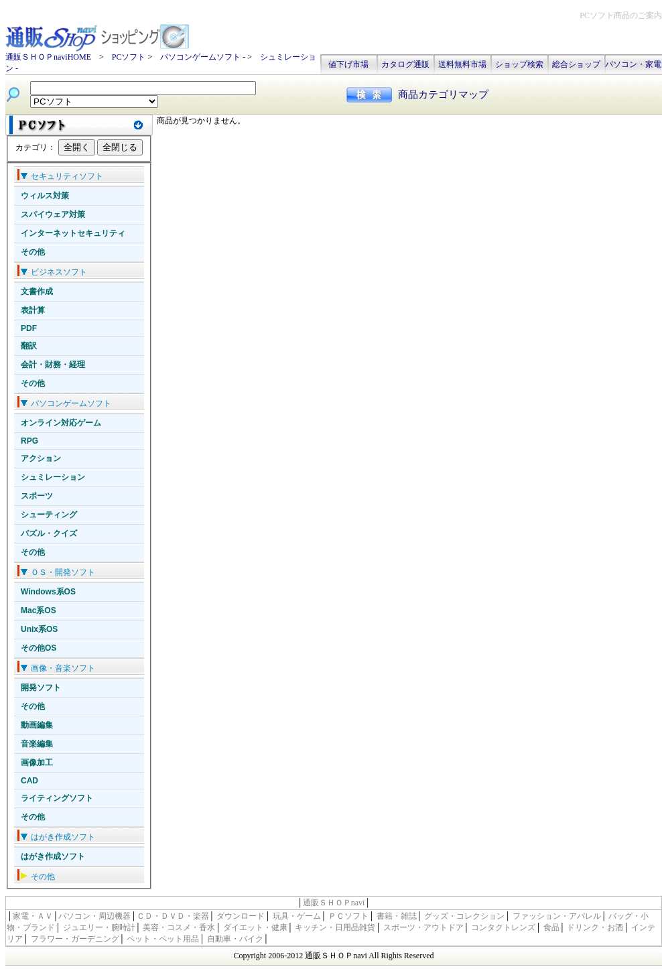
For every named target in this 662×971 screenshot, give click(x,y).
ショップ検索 (519, 64)
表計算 (33, 310)
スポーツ (37, 496)
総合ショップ (576, 64)
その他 (33, 252)
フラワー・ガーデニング (75, 939)
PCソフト (129, 57)
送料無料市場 (462, 64)
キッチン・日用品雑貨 (335, 927)
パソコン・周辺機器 (94, 916)
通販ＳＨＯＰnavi (334, 902)
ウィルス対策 (45, 195)
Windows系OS (48, 591)
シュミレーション (53, 477)
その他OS (38, 648)
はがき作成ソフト (53, 856)
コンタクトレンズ (503, 927)
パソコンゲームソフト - (203, 57)
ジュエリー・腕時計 (99, 927)
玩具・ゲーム (297, 916)
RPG (29, 441)
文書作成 (37, 291)
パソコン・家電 (633, 64)
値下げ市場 (348, 64)
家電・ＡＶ (33, 916)
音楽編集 (37, 744)
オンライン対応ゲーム (61, 423)
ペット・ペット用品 (163, 939)
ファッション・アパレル (557, 916)
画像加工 (37, 762)
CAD (29, 780)
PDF (29, 328)
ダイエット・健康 (255, 927)
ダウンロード (240, 916)
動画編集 (37, 725)
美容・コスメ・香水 (179, 927)
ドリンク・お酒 (595, 927)
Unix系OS (39, 629)
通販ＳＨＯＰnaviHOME (48, 57)
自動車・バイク (235, 939)
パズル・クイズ (49, 533)
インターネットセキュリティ (73, 233)
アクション (41, 458)
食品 (551, 927)
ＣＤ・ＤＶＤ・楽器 (173, 916)
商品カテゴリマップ (443, 94)
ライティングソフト (57, 798)
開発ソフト (41, 687)
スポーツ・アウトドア (423, 927)
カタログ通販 (405, 64)
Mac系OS (38, 610)
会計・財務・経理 (53, 364)
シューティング (49, 514)
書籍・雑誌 (397, 916)
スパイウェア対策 (53, 214)
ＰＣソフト (348, 916)
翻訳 (29, 345)
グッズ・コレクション (464, 916)
